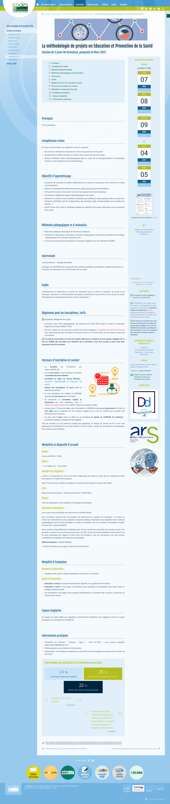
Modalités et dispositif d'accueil (64, 89)
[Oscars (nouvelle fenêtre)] (136, 773)
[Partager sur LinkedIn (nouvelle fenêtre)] (93, 760)
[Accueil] (37, 3)
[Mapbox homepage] (135, 279)
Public (53, 79)
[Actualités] (123, 3)
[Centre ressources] (65, 3)
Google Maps (140, 284)
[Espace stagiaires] (150, 9)
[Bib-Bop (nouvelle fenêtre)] (68, 773)
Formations (56, 14)
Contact (27, 788)
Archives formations (70, 14)
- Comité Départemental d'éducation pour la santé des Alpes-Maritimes (52, 786)
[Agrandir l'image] (101, 29)
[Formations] (80, 3)
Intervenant (56, 76)
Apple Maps (149, 284)
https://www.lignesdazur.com (56, 645)
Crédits (54, 788)
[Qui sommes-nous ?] (48, 3)
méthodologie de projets (66, 743)
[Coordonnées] (142, 9)
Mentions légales (45, 788)
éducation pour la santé (87, 743)
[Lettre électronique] (146, 9)
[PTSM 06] (105, 3)
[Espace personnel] (159, 9)
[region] (144, 259)
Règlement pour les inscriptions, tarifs (66, 83)
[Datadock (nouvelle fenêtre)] (127, 789)
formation (50, 743)
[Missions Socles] (93, 3)
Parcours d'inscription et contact (64, 86)
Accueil (47, 14)
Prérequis (55, 63)
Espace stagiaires (60, 96)
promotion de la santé (107, 743)
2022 (119, 743)
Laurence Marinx (60, 525)
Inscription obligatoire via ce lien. (58, 319)
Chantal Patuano (65, 542)
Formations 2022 (86, 14)
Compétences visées (59, 66)
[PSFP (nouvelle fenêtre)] (102, 773)
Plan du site (34, 788)
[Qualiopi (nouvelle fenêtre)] (148, 788)
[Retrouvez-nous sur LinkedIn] (155, 9)
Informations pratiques (62, 99)
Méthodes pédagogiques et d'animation (67, 73)
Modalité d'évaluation (61, 93)
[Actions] (114, 3)
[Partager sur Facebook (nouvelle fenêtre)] (88, 760)
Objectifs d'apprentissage (61, 70)
